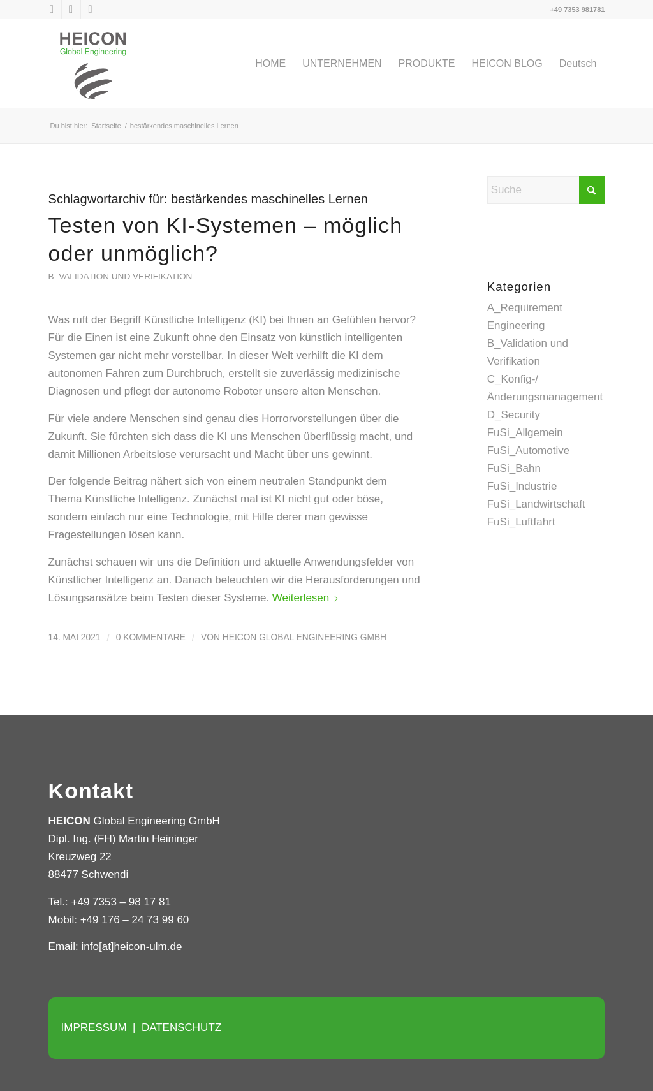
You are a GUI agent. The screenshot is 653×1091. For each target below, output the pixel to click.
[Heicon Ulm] (93, 63)
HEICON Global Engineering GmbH (304, 637)
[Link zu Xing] (90, 9)
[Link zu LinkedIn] (71, 9)
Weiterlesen (305, 598)
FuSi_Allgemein (525, 433)
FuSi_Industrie (522, 486)
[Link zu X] (52, 9)
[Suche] (546, 190)
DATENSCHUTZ (181, 1027)
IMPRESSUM (94, 1027)
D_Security (513, 415)
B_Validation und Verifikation (120, 276)
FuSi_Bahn (514, 468)
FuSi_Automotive (528, 450)
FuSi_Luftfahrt (521, 522)
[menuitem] (270, 63)
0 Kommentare (151, 637)
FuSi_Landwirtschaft (536, 504)
